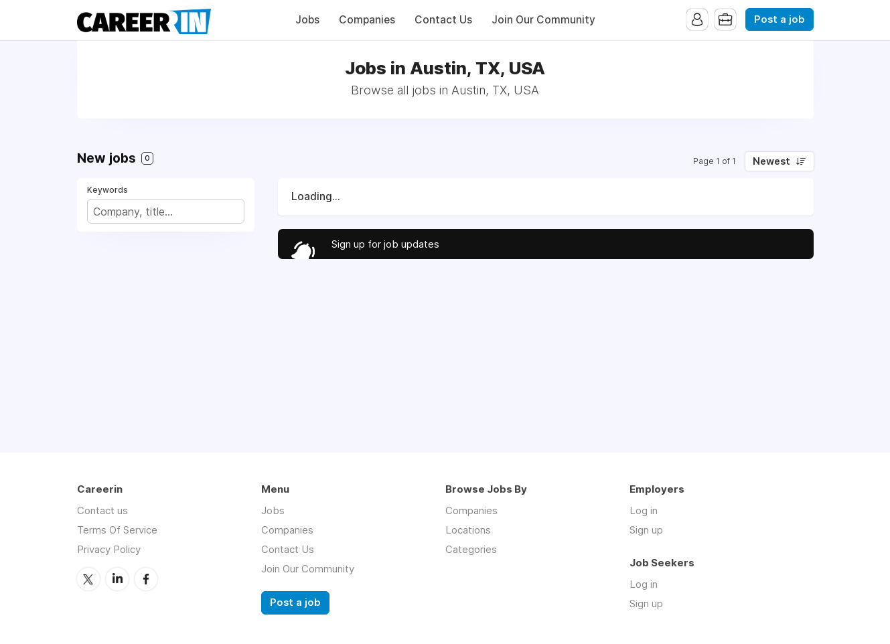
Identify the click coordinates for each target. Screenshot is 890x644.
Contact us (102, 510)
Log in (643, 510)
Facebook (146, 579)
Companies (367, 19)
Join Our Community (543, 19)
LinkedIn (117, 579)
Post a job (779, 19)
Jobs (307, 19)
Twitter (88, 579)
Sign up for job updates (385, 244)
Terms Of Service (117, 530)
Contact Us (443, 19)
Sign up (646, 530)
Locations (468, 530)
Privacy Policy (109, 549)
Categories (471, 549)
